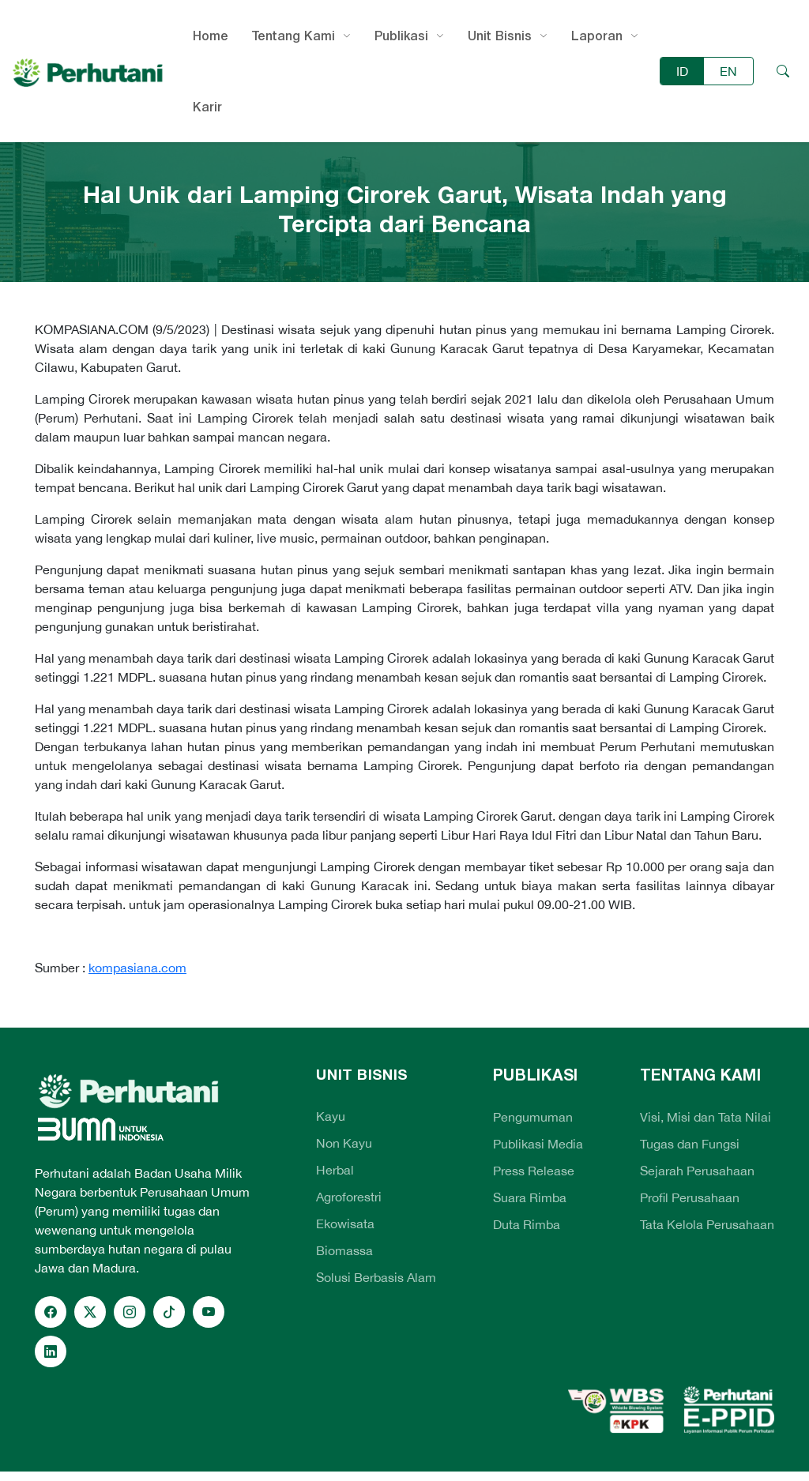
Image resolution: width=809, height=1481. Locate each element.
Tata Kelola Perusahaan (707, 1224)
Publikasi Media (538, 1144)
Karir (207, 107)
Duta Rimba (526, 1224)
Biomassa (344, 1250)
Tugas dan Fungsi (689, 1144)
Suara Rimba (529, 1197)
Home (210, 35)
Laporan (597, 35)
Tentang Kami (293, 35)
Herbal (335, 1170)
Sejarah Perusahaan (697, 1170)
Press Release (533, 1170)
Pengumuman (533, 1117)
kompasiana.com (137, 967)
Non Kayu (344, 1143)
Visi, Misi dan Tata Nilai (705, 1117)
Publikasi (401, 35)
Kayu (330, 1116)
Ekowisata (345, 1223)
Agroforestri (349, 1197)
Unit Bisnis (500, 35)
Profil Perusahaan (689, 1197)
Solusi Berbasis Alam (376, 1277)
